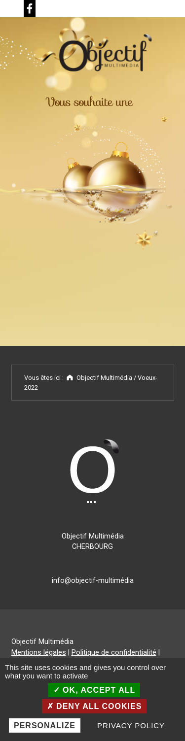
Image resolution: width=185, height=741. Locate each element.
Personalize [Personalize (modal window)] (44, 725)
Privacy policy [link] (131, 725)
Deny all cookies (94, 706)
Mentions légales (38, 652)
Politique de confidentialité (114, 652)
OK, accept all (94, 690)
